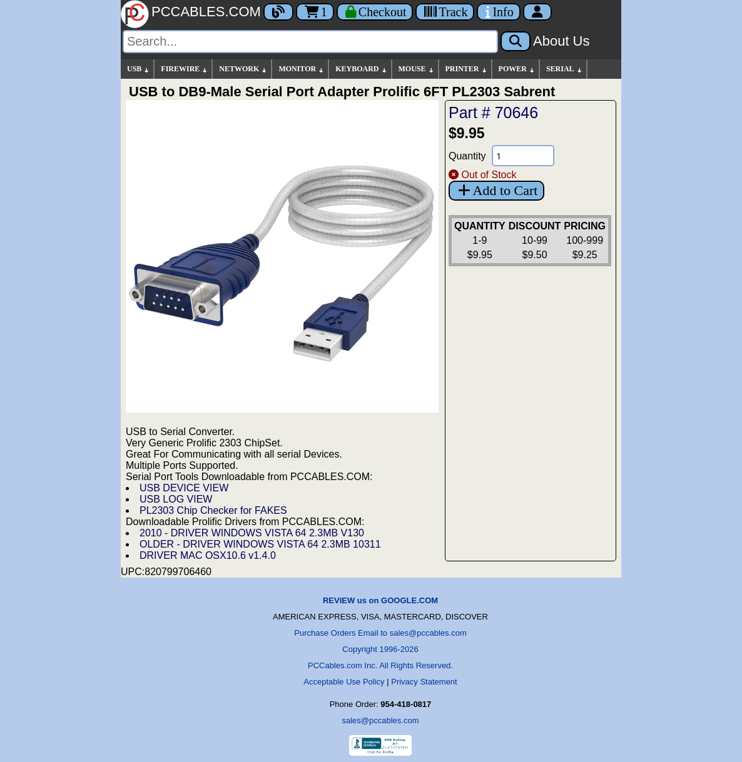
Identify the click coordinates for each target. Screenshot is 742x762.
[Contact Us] (498, 12)
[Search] (310, 41)
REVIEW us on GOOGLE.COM (380, 600)
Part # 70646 (493, 112)
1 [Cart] (315, 12)
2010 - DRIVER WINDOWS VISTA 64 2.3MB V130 (252, 533)
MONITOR (301, 69)
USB (138, 69)
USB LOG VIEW (176, 499)
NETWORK (243, 69)
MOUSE (417, 69)
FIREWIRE (184, 69)
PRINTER (466, 69)
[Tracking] (444, 12)
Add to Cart (496, 190)
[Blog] (278, 12)
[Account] (537, 12)
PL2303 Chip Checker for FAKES (213, 510)
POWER (517, 69)
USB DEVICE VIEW (184, 488)
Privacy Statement (424, 681)
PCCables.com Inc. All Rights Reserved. (380, 665)
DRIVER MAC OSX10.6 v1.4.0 (208, 555)
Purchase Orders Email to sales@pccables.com (380, 633)
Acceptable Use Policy (343, 681)
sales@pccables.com (380, 720)
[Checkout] (375, 12)
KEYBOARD (361, 69)
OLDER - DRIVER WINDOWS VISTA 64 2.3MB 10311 (260, 544)
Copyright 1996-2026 (380, 649)
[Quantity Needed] (523, 155)
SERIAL (564, 69)
